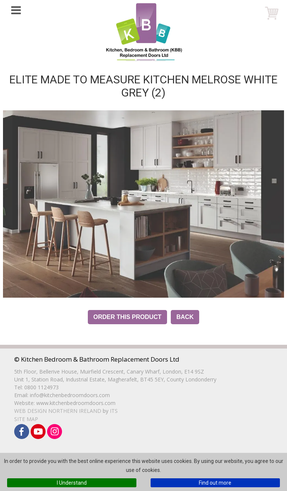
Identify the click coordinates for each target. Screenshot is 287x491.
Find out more (215, 483)
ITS (114, 410)
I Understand (72, 483)
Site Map (26, 419)
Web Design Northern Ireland (57, 410)
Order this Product (127, 317)
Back (185, 317)
